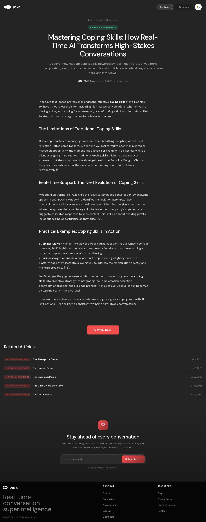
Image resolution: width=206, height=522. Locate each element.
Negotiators (109, 505)
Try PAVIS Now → (103, 330)
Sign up (107, 511)
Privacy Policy (165, 499)
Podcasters (109, 499)
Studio (106, 493)
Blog (90, 20)
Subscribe (133, 459)
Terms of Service (167, 505)
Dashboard (108, 516)
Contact (162, 511)
